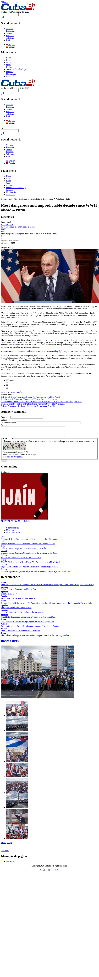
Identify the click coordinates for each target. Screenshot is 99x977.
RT (2, 238)
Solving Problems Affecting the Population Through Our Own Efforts (29, 406)
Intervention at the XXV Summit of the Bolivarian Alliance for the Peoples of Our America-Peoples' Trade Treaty (47, 586)
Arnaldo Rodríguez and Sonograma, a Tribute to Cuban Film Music (28, 619)
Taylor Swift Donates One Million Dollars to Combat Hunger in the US (30, 569)
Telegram (10, 38)
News (10, 199)
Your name (5, 417)
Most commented (13, 534)
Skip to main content (9, 2)
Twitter (9, 33)
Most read (10, 532)
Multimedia (11, 74)
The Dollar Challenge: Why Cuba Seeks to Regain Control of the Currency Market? (35, 637)
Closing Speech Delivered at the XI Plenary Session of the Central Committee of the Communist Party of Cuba (46, 605)
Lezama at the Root (9, 596)
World (8, 62)
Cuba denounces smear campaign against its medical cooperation (27, 623)
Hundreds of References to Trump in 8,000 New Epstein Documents (29, 399)
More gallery (6, 844)
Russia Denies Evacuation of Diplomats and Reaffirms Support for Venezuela (33, 404)
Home (8, 58)
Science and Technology (16, 69)
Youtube (9, 29)
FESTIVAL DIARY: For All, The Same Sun (19, 600)
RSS (8, 40)
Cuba (8, 60)
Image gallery (10, 642)
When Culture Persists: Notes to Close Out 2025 (21, 559)
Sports (8, 65)
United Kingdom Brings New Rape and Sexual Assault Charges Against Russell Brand (36, 573)
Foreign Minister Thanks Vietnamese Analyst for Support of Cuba (28, 546)
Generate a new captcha (13, 459)
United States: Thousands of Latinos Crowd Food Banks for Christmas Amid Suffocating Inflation (41, 401)
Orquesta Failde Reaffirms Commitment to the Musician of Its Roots (29, 555)
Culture (9, 67)
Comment (6, 425)
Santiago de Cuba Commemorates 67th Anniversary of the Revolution (29, 541)
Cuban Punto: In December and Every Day (18, 591)
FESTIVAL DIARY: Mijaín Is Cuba (15, 523)
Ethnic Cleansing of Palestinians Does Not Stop (20, 633)
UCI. (57, 872)
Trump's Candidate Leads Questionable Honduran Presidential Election (30, 628)
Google (19, 392)
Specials (9, 71)
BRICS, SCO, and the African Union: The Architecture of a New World (30, 397)
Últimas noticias (12, 530)
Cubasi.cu (5, 852)
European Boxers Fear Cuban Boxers (16, 609)
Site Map (10, 863)
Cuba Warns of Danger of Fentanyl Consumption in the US (25, 550)
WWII (3, 229)
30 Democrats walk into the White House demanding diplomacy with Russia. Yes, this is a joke (47, 351)
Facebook (10, 35)
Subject (4, 420)
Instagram (10, 31)
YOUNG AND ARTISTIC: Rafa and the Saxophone (22, 614)
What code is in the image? (15, 454)
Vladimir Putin (7, 224)
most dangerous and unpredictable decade (18, 227)
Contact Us (10, 76)
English (10, 44)
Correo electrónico (9, 422)
